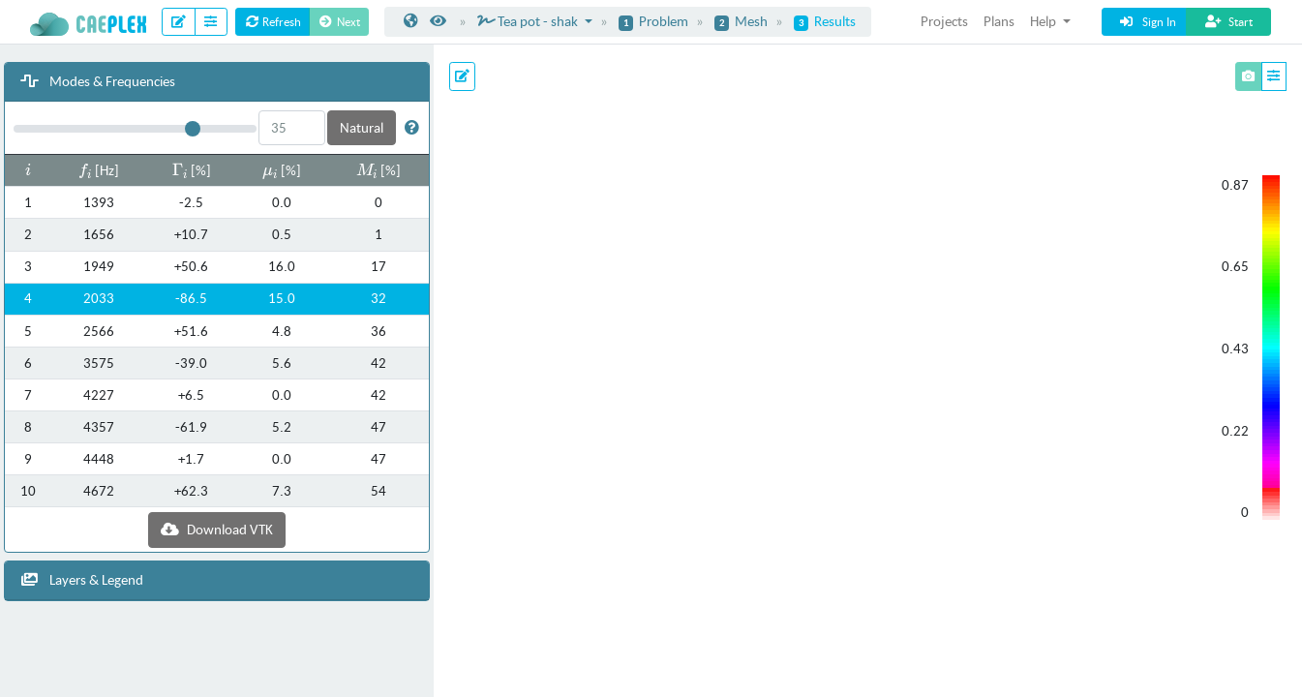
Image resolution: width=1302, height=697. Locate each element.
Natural (361, 127)
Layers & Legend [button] (81, 579)
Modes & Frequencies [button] (97, 81)
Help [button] (1044, 21)
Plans (999, 21)
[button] (412, 127)
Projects (944, 21)
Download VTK (217, 529)
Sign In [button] (1146, 22)
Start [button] (1228, 22)
